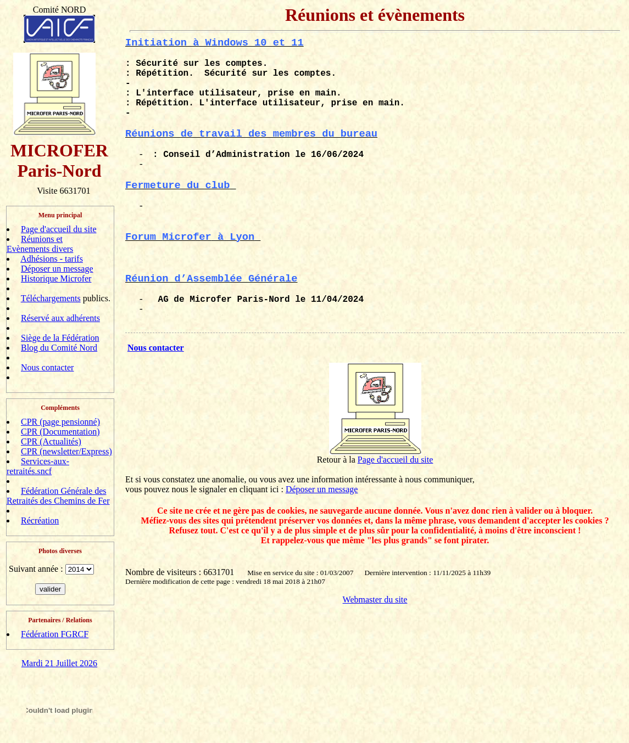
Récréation (40, 520)
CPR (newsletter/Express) (66, 451)
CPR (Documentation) (60, 431)
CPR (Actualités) (51, 441)
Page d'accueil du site (59, 229)
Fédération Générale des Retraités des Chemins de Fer (58, 495)
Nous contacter (47, 367)
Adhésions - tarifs (51, 258)
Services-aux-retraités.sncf (38, 466)
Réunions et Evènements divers (40, 244)
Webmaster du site (375, 599)
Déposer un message (57, 268)
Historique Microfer (56, 278)
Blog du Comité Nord (59, 347)
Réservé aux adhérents (60, 318)
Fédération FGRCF (54, 634)
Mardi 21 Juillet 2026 (59, 663)
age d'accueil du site (398, 459)
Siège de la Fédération (60, 337)
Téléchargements (51, 298)
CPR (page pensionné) (60, 421)
